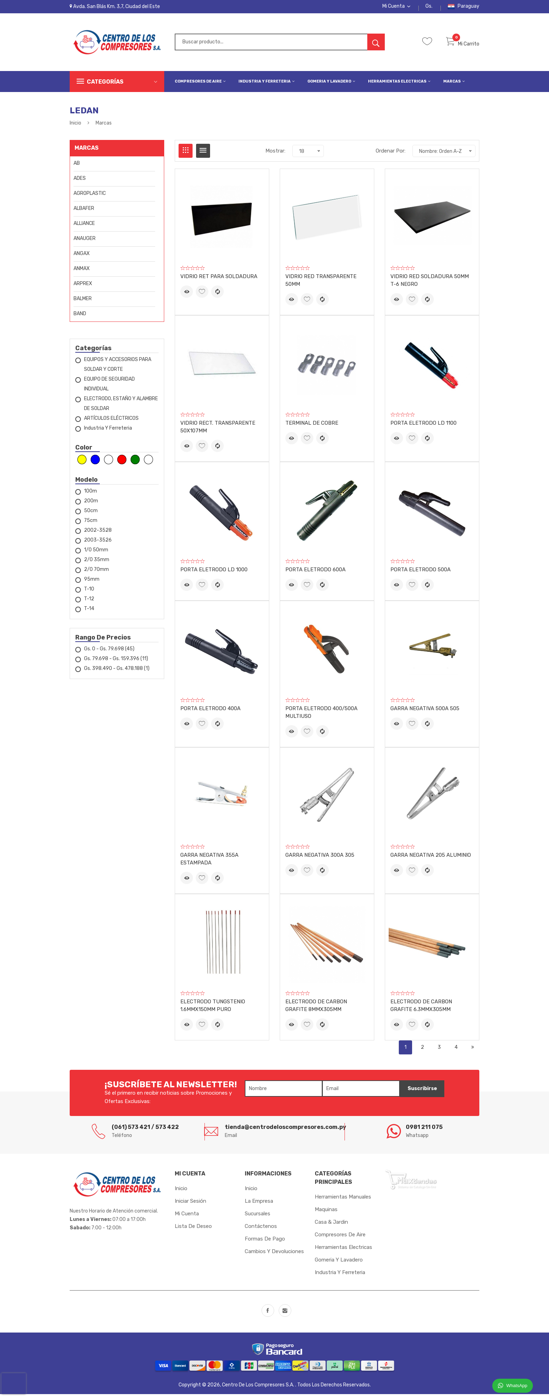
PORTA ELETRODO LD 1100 (423, 428)
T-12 (89, 604)
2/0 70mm (96, 574)
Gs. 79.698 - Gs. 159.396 (116, 663)
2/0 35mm (96, 564)
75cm (90, 525)
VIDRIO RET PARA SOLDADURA (218, 281)
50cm (91, 515)
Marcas (454, 86)
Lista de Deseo (193, 1231)
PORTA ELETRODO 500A (420, 574)
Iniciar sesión (190, 1206)
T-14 (89, 613)
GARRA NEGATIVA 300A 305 (319, 860)
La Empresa (259, 1206)
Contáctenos (261, 1231)
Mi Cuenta (396, 9)
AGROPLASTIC (90, 198)
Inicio (75, 128)
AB (77, 168)
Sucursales (257, 1218)
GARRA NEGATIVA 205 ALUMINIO (430, 860)
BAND (80, 319)
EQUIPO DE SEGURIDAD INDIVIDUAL (109, 389)
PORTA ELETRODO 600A (315, 574)
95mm (91, 584)
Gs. (428, 9)
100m (90, 496)
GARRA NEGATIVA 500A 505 (424, 713)
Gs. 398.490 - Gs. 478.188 (117, 673)
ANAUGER (85, 243)
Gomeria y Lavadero (331, 86)
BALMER (83, 303)
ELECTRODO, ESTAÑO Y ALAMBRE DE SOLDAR (121, 408)
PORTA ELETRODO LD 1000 (214, 574)
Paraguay (463, 9)
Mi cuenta (187, 1218)
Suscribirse (419, 1094)
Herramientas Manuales (343, 1202)
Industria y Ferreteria (266, 86)
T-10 (89, 594)
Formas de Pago (265, 1244)
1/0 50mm (96, 555)
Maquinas (326, 1214)
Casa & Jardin (331, 1227)
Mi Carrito (462, 48)
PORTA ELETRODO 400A (210, 713)
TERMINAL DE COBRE (311, 428)
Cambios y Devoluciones (274, 1256)
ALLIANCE (84, 228)
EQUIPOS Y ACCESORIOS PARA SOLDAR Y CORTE (117, 369)
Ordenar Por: (390, 155)
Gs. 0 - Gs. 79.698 (109, 654)
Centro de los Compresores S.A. (258, 1390)
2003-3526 (98, 545)
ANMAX (82, 273)
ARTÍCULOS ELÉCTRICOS (111, 423)
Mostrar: (275, 155)
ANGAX (82, 258)
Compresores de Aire (200, 86)
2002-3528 (98, 535)
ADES (80, 183)
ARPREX (83, 288)
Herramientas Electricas (399, 86)
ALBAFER (84, 213)
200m (91, 506)
